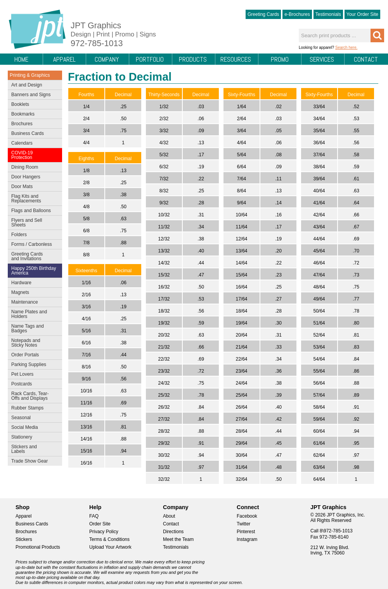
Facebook (247, 516)
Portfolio (150, 59)
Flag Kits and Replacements (33, 198)
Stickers (24, 539)
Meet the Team (178, 539)
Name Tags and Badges (33, 328)
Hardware (21, 282)
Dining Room (33, 167)
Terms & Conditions (109, 539)
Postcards (33, 384)
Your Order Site (362, 14)
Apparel (64, 59)
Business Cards (33, 134)
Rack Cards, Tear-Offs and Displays (33, 396)
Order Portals (25, 355)
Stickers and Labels (33, 449)
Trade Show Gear (33, 461)
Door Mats (33, 187)
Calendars (22, 143)
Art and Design (33, 85)
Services (322, 59)
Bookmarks (23, 114)
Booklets (20, 104)
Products (193, 59)
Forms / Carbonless (31, 244)
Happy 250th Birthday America (33, 271)
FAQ (94, 516)
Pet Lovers (33, 374)
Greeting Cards (263, 14)
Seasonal (33, 418)
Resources (235, 59)
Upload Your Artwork (110, 547)
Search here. (346, 47)
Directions (173, 531)
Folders (33, 235)
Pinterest (246, 531)
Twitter (243, 524)
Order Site (100, 524)
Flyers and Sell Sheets (33, 223)
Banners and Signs (33, 95)
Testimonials (328, 14)
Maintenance (33, 302)
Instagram (247, 539)
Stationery (33, 437)
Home (21, 59)
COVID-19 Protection (33, 155)
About (169, 516)
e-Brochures (297, 14)
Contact (366, 59)
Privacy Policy (103, 531)
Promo (280, 59)
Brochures (33, 124)
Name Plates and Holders (29, 314)
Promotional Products (38, 547)
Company (107, 59)
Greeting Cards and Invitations (33, 256)
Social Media (33, 428)
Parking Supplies (33, 365)
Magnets (20, 292)
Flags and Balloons (33, 211)
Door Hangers (33, 177)
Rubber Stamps (27, 408)
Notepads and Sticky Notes (33, 343)
